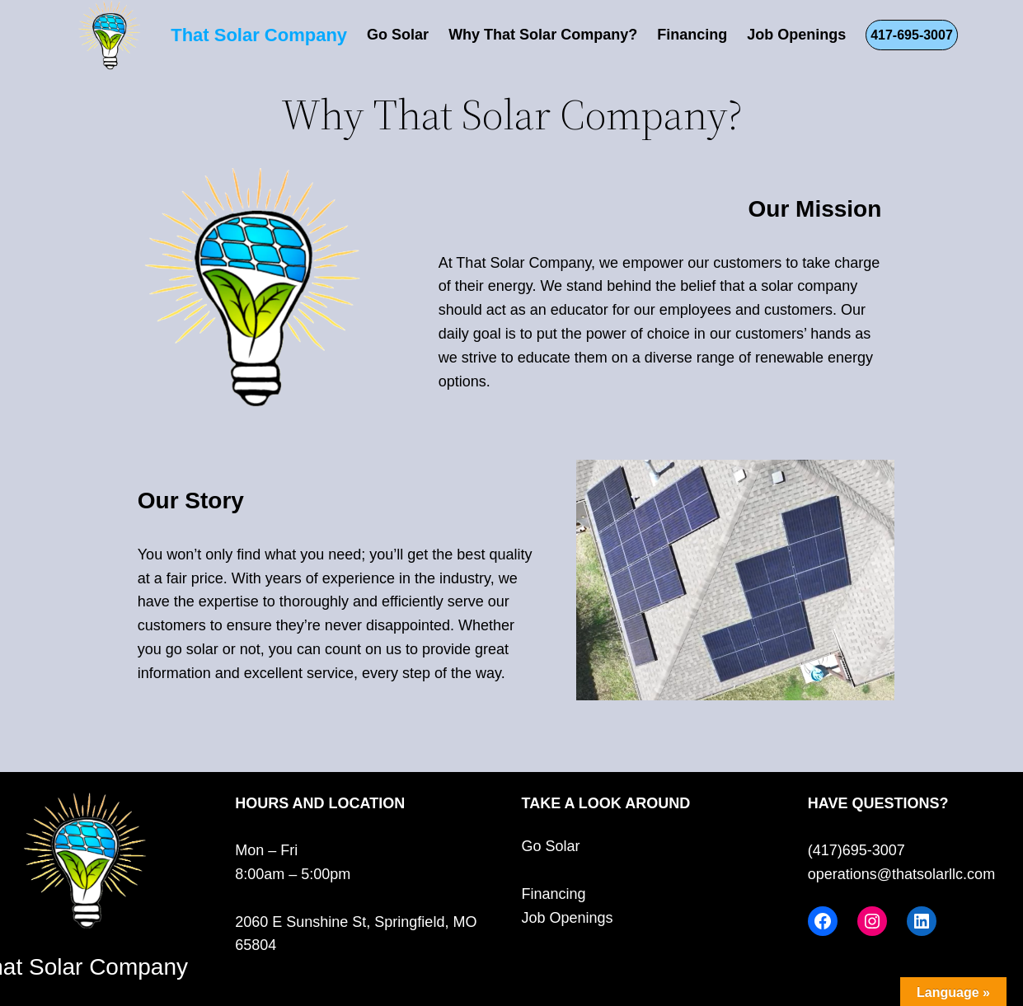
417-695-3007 (911, 35)
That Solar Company (259, 35)
